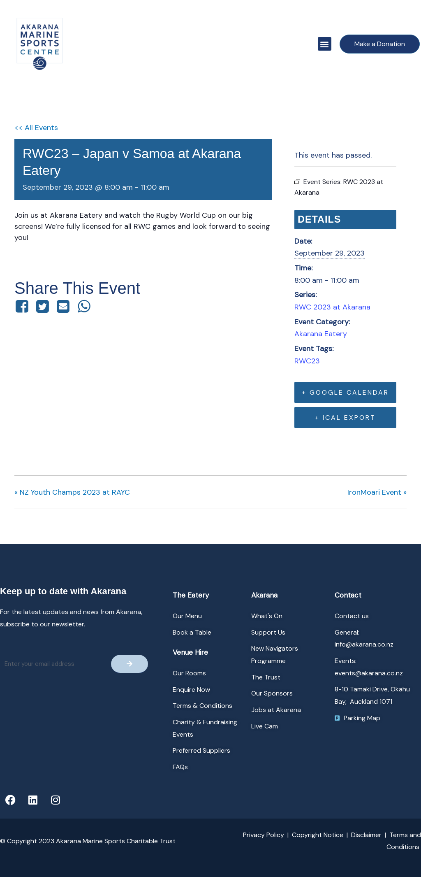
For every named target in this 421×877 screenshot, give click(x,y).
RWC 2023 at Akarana (332, 307)
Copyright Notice (317, 834)
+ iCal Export (345, 417)
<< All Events (36, 128)
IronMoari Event (377, 492)
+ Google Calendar (345, 392)
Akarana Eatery (320, 334)
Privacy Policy (263, 834)
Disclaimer (366, 834)
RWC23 (307, 361)
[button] (324, 44)
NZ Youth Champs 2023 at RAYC (72, 492)
